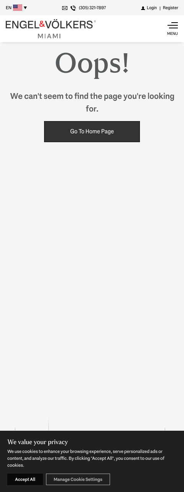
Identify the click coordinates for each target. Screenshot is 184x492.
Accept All (25, 479)
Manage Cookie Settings (78, 479)
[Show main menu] (172, 28)
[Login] (149, 7)
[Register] (170, 7)
